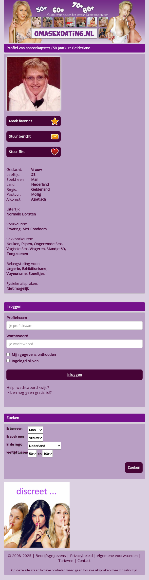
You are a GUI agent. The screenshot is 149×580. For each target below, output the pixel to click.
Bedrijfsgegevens (51, 555)
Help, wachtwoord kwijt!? (27, 387)
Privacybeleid (81, 555)
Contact (84, 560)
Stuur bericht (20, 136)
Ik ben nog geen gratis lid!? (29, 392)
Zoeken (134, 467)
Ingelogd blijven (24, 360)
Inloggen (74, 374)
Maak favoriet (20, 120)
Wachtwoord (17, 335)
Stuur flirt (17, 151)
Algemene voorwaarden (117, 555)
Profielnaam (16, 317)
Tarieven (65, 560)
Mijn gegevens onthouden (33, 354)
